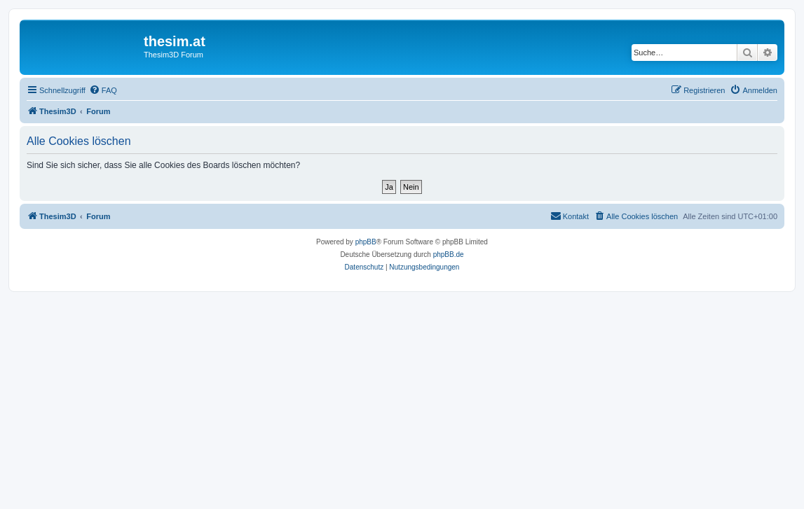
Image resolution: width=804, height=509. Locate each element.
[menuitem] (103, 90)
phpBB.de (448, 254)
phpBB (365, 242)
